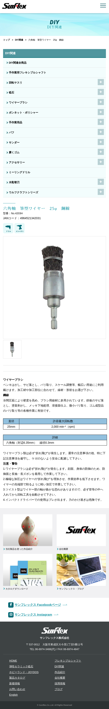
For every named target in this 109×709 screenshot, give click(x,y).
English (13, 694)
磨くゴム (14, 152)
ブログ (59, 689)
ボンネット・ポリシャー (23, 112)
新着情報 (14, 683)
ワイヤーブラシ (18, 102)
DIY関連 (19, 40)
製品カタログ (17, 677)
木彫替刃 (14, 182)
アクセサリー (17, 162)
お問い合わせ (17, 689)
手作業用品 (15, 122)
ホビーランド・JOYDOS (24, 672)
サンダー (14, 142)
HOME (13, 660)
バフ (11, 132)
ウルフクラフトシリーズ (23, 192)
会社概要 (60, 677)
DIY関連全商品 (17, 62)
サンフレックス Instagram (33, 614)
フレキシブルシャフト (68, 660)
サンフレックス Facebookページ (38, 604)
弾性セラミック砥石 (21, 666)
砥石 (11, 92)
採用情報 (60, 683)
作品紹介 (60, 672)
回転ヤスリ (15, 82)
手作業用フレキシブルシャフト (27, 72)
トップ (6, 40)
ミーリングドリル (19, 172)
